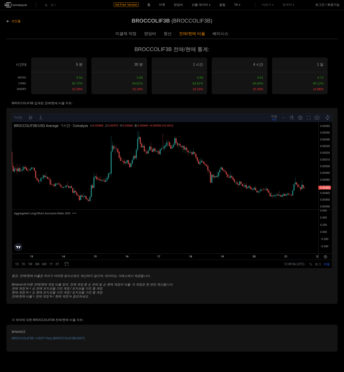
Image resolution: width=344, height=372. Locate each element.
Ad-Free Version (126, 4)
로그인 (320, 4)
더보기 (266, 4)
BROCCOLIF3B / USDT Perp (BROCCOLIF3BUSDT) (48, 338)
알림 (222, 4)
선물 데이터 (200, 4)
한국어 (287, 4)
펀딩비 (178, 4)
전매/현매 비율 (192, 33)
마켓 (162, 4)
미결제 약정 (125, 33)
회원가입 (333, 4)
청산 (168, 33)
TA (236, 4)
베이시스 (221, 33)
